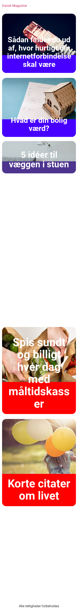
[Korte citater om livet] (39, 462)
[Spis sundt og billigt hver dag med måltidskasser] (39, 370)
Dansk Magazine (14, 6)
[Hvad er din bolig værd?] (39, 107)
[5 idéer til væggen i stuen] (39, 157)
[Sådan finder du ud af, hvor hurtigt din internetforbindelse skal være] (39, 43)
